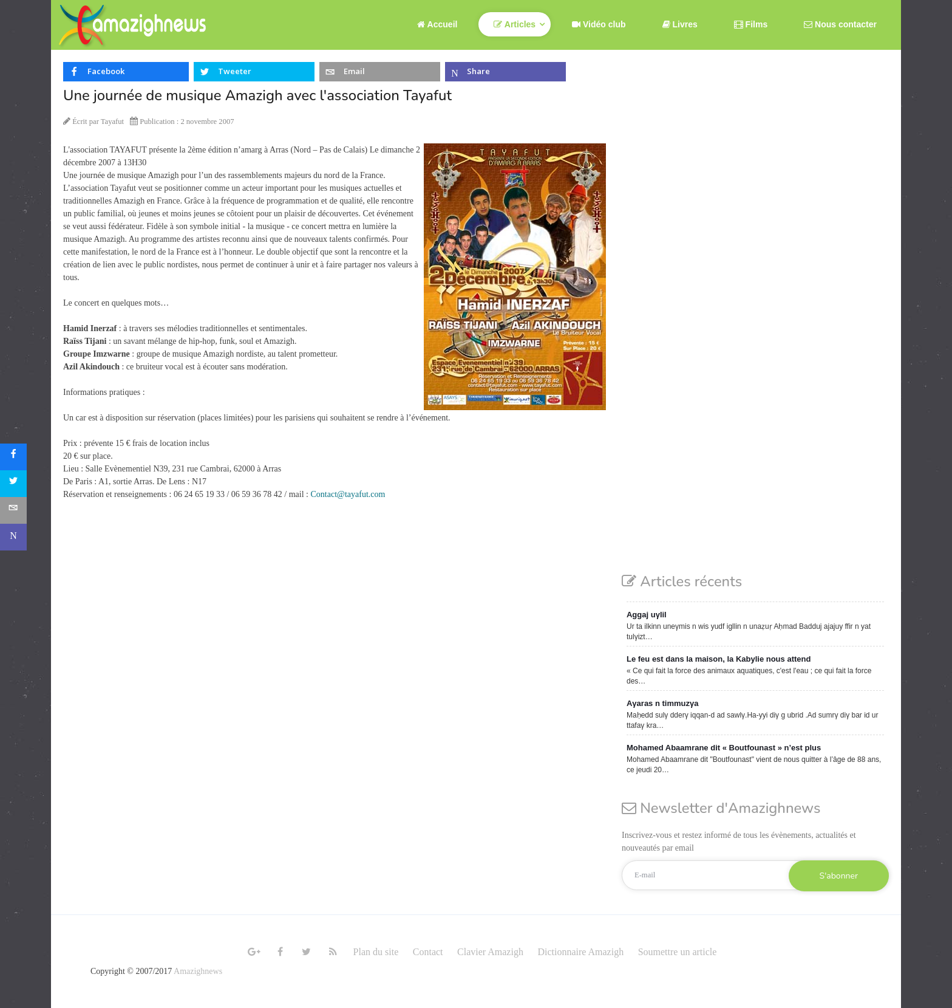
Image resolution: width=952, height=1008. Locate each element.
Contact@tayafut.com (348, 494)
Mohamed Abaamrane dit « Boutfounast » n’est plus (724, 747)
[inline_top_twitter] (254, 71)
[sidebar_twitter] (13, 483)
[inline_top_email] (379, 71)
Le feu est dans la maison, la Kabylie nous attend (719, 658)
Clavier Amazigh (490, 952)
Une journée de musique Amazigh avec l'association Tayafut (257, 95)
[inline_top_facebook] (126, 71)
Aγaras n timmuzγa (663, 703)
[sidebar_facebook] (13, 457)
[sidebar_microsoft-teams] (13, 537)
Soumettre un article (677, 952)
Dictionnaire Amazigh (580, 952)
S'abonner (839, 876)
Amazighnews (198, 971)
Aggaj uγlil (647, 614)
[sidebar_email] (13, 510)
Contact (428, 952)
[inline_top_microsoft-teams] (505, 71)
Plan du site (376, 952)
